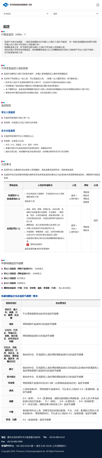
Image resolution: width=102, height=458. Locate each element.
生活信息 (7, 14)
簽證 (55, 14)
